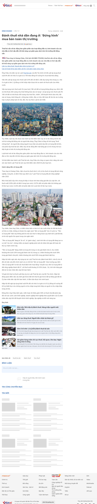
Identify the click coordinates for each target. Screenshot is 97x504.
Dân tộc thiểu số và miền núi (74, 479)
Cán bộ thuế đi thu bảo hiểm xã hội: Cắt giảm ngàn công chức (23, 69)
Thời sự (4, 483)
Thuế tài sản (27, 73)
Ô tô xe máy (42, 479)
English (67, 487)
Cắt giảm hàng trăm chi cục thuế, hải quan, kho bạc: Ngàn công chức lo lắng (39, 341)
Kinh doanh (7, 31)
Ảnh (88, 476)
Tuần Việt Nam (58, 5)
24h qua (89, 491)
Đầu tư (16, 31)
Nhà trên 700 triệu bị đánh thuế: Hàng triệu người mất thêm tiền (38, 308)
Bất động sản (43, 487)
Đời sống (25, 483)
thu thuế (37, 358)
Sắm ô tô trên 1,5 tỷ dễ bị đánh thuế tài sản (33, 329)
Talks (66, 491)
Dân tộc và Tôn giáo (8, 491)
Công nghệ (26, 495)
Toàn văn (55, 479)
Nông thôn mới (69, 476)
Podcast (50, 5)
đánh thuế (27, 358)
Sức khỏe (25, 491)
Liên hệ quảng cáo (48, 502)
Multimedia (90, 483)
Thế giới (25, 479)
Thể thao (4, 495)
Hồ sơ (66, 495)
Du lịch (41, 483)
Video (88, 479)
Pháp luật (42, 476)
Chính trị (4, 479)
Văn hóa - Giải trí (28, 487)
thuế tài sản (17, 358)
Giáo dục (25, 476)
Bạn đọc (41, 491)
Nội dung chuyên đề (71, 483)
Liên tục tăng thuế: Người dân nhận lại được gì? (18, 66)
